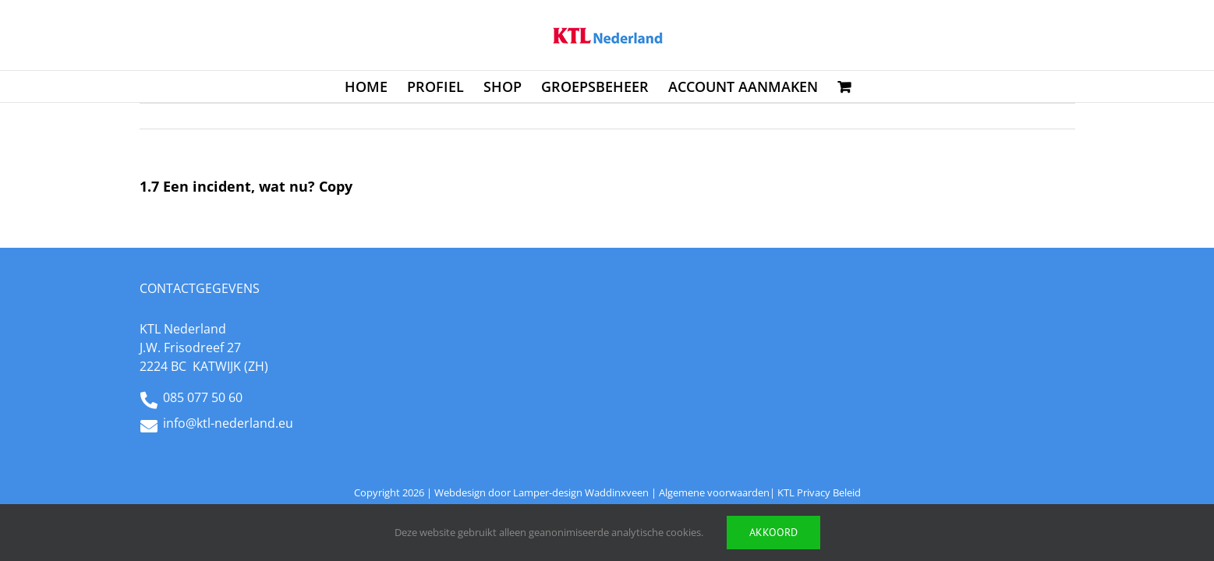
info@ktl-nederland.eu (228, 423)
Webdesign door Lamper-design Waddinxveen (541, 492)
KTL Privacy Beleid (819, 492)
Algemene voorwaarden (714, 492)
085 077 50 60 (202, 397)
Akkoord (773, 532)
